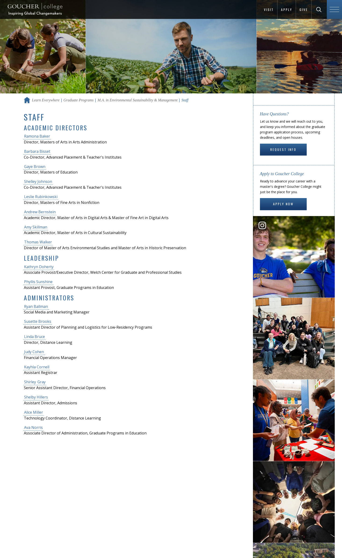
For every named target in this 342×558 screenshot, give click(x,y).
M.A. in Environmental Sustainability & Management (137, 100)
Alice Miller (33, 412)
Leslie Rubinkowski (41, 196)
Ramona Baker (37, 136)
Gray (41, 381)
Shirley (30, 381)
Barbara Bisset (37, 151)
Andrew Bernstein (40, 211)
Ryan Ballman (36, 306)
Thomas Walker (38, 242)
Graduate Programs (79, 100)
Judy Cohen (34, 351)
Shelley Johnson (38, 181)
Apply (286, 9)
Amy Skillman (35, 227)
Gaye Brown (34, 166)
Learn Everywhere (46, 100)
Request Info (283, 149)
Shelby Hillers (36, 397)
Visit (269, 9)
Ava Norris (33, 427)
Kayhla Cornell (36, 367)
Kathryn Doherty (39, 266)
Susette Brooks (37, 321)
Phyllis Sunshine (38, 281)
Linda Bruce (34, 336)
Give (303, 9)
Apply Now (283, 203)
